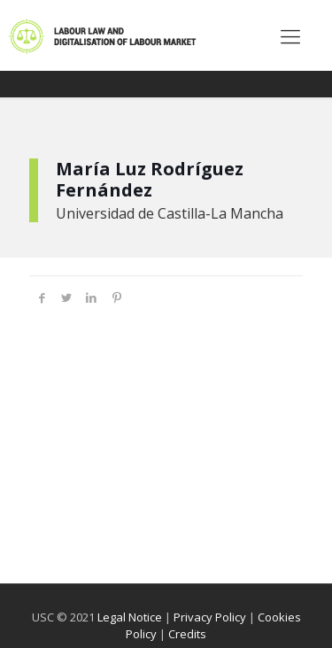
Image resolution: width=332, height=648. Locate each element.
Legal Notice (129, 617)
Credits (187, 634)
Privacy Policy (210, 617)
